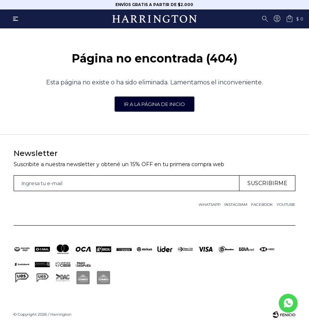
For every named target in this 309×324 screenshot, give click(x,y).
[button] (266, 18)
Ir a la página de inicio (154, 104)
